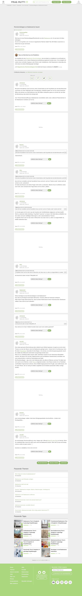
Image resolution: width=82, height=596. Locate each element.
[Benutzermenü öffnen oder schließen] (78, 2)
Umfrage (64, 462)
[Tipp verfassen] (66, 2)
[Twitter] (44, 78)
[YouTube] (53, 583)
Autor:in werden (14, 572)
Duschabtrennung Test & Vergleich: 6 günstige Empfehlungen (57, 532)
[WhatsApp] (50, 78)
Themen (12, 569)
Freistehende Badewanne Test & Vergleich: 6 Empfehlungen (59, 522)
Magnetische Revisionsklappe (33, 58)
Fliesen (34, 362)
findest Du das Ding (52, 440)
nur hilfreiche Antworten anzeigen (34, 72)
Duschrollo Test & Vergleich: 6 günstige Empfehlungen (31, 550)
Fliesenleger (23, 351)
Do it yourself (18, 29)
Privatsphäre (25, 574)
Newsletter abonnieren (61, 573)
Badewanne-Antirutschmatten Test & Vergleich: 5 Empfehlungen (31, 541)
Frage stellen (56, 2)
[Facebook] (38, 78)
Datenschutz (25, 572)
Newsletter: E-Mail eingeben (59, 567)
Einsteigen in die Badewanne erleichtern (59, 550)
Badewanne (47, 38)
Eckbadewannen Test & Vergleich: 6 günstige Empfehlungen (29, 532)
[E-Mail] (32, 78)
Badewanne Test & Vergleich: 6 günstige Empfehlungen (31, 522)
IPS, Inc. (48, 560)
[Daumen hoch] (49, 103)
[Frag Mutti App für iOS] (39, 573)
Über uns (12, 576)
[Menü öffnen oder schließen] (3, 2)
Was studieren (14, 583)
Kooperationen (14, 581)
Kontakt (24, 569)
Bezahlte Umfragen (27, 581)
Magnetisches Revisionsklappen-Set (27, 67)
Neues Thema (54, 462)
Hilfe (23, 567)
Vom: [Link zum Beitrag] (16, 46)
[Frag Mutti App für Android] (43, 573)
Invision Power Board (39, 560)
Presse (12, 578)
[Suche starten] (34, 2)
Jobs (11, 574)
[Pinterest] (57, 583)
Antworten (20, 49)
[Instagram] (62, 583)
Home (11, 567)
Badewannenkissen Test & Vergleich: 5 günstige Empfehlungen (58, 541)
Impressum (25, 576)
